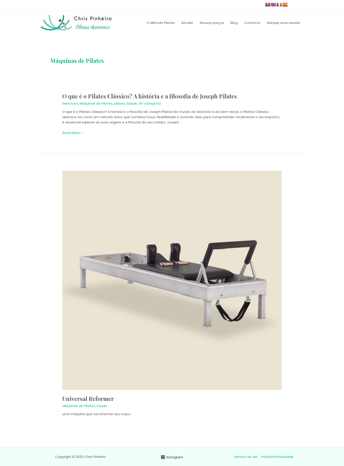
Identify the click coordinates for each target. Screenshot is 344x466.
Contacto (252, 22)
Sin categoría (150, 103)
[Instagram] (172, 457)
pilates (119, 103)
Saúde (132, 103)
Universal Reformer (88, 398)
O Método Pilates (161, 22)
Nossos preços (212, 22)
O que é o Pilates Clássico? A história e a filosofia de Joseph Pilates (149, 96)
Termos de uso (245, 456)
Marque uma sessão (283, 22)
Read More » (72, 132)
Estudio (187, 22)
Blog (234, 22)
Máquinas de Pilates (96, 103)
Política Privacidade (277, 456)
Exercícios (70, 103)
